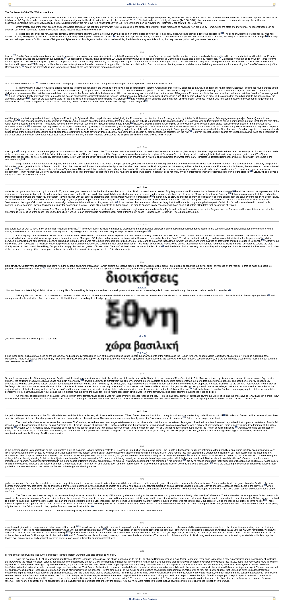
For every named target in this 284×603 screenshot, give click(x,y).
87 (224, 415)
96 (265, 500)
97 (93, 506)
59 (23, 66)
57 (220, 58)
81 (44, 268)
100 (68, 532)
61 (7, 95)
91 (188, 455)
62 (28, 98)
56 (65, 58)
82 (230, 290)
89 (15, 427)
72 (251, 171)
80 (163, 246)
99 (105, 529)
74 (230, 193)
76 (117, 202)
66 (132, 123)
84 (31, 360)
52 (222, 33)
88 (184, 417)
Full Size (141, 287)
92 (102, 457)
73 (234, 191)
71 (17, 168)
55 (14, 55)
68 (191, 131)
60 (37, 83)
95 (265, 485)
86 (191, 388)
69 (18, 151)
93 (184, 460)
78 (149, 230)
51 (134, 19)
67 (29, 126)
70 (23, 159)
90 (236, 427)
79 (263, 240)
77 (79, 228)
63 (129, 98)
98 (78, 526)
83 (269, 295)
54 (267, 36)
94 (211, 463)
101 (66, 535)
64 (146, 101)
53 (114, 36)
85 (82, 380)
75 (152, 196)
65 (19, 120)
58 (33, 63)
